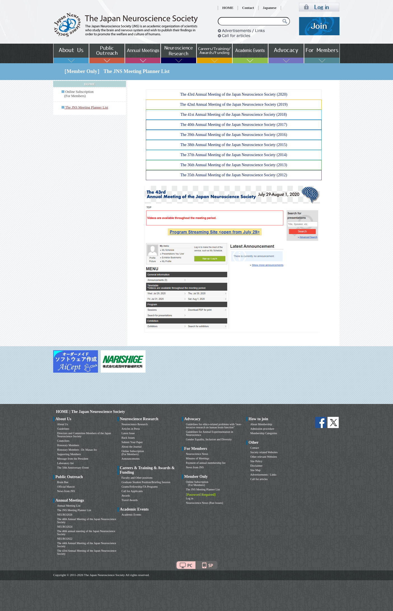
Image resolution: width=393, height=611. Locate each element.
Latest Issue (128, 433)
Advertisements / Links (263, 474)
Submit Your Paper (132, 442)
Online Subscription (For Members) (77, 94)
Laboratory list (65, 463)
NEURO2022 (64, 538)
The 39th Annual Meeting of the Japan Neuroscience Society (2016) (233, 135)
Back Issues (128, 437)
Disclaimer (256, 465)
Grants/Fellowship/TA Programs (139, 486)
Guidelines (63, 428)
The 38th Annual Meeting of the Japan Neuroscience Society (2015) (233, 145)
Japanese (270, 8)
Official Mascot (66, 486)
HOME (227, 8)
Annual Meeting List (68, 505)
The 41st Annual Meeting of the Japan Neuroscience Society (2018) (234, 114)
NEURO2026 (64, 514)
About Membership (261, 424)
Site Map (255, 470)
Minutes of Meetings (197, 458)
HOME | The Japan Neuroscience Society (90, 412)
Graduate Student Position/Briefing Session (145, 482)
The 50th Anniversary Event (73, 467)
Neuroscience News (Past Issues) (204, 502)
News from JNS (66, 491)
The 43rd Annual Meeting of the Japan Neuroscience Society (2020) (233, 94)
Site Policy (256, 461)
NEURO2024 (64, 526)
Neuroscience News (197, 453)
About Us (62, 424)
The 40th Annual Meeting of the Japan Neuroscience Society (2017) (233, 125)
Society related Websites (264, 452)
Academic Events (131, 514)
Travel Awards (129, 500)
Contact (248, 8)
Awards (125, 495)
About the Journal (131, 446)
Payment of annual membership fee (206, 462)
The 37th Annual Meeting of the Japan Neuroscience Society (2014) (233, 155)
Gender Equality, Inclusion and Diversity (209, 439)
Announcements (130, 458)
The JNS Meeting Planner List (74, 510)
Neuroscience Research (134, 424)
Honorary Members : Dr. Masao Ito (77, 449)
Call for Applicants (132, 491)
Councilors (63, 440)
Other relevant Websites (263, 456)
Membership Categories (263, 433)
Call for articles (259, 479)
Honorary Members (68, 445)
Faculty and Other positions (137, 477)
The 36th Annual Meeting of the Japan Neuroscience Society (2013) (233, 165)
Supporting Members (69, 454)
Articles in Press (130, 428)
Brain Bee (62, 482)
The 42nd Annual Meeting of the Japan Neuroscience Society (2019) (234, 104)
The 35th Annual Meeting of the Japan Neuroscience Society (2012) (233, 175)
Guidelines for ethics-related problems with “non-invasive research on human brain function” (214, 426)
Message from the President (72, 458)
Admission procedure (262, 428)
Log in (189, 498)
